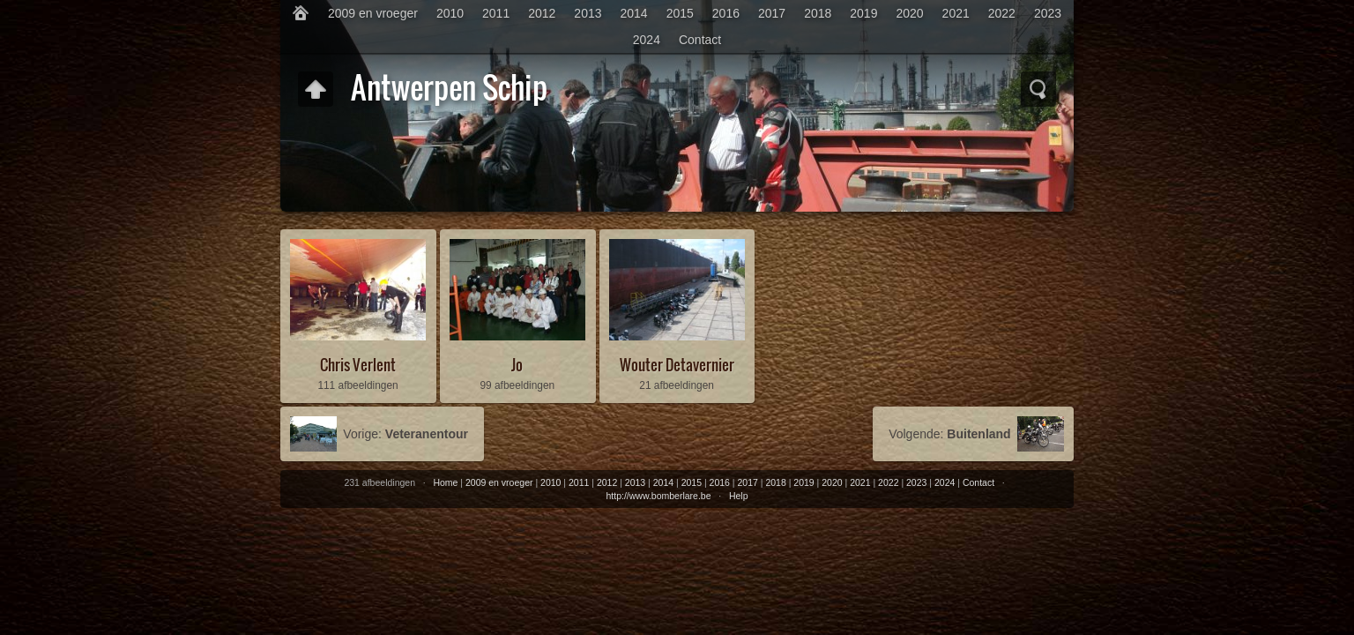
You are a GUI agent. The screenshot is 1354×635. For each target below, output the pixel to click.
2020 (909, 13)
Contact (700, 40)
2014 (634, 13)
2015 (680, 13)
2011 (496, 13)
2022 (1002, 13)
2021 (956, 13)
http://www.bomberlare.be (658, 495)
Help (738, 495)
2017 (771, 13)
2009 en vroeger (373, 13)
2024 (646, 40)
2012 (541, 13)
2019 (863, 13)
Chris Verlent (358, 365)
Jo (517, 365)
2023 (1047, 13)
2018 (817, 13)
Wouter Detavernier (677, 365)
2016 (726, 13)
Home (445, 482)
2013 (587, 13)
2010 (450, 13)
